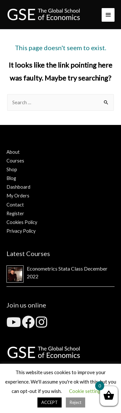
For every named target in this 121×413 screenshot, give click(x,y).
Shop (11, 169)
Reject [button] (75, 402)
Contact (15, 204)
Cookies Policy (21, 222)
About (13, 152)
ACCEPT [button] (49, 402)
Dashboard (18, 187)
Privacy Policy (20, 231)
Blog (11, 178)
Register (15, 213)
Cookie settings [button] (86, 391)
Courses (15, 160)
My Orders (17, 195)
